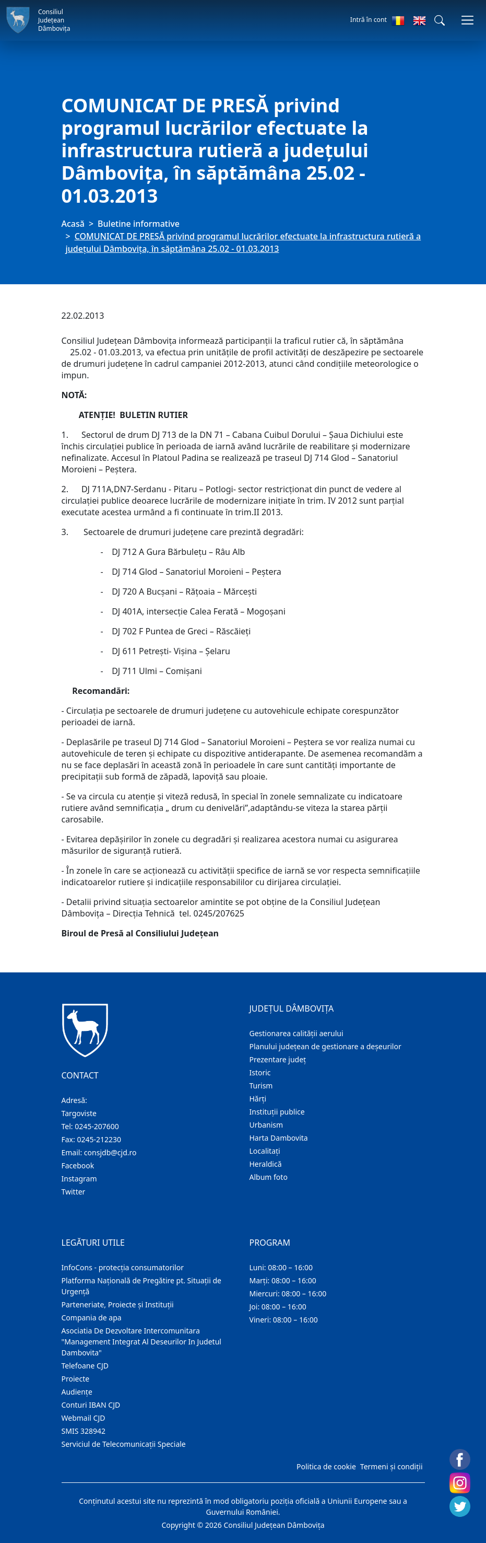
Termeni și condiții (391, 1466)
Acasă (73, 223)
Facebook (78, 1165)
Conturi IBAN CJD (91, 1405)
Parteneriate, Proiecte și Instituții (118, 1304)
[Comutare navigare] (467, 20)
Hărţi (258, 1099)
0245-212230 (99, 1139)
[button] (439, 20)
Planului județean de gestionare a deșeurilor (325, 1046)
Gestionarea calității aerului (296, 1033)
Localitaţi (265, 1151)
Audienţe (77, 1392)
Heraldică (266, 1164)
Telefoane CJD (85, 1366)
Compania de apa (92, 1317)
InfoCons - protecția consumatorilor (123, 1267)
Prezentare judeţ (278, 1059)
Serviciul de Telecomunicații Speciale (124, 1444)
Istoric (260, 1072)
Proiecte (76, 1379)
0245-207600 (97, 1126)
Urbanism (266, 1125)
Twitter (74, 1192)
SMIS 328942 (84, 1431)
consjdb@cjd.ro (110, 1152)
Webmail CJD (83, 1418)
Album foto (269, 1177)
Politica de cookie (326, 1466)
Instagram (79, 1179)
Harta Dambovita (279, 1138)
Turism (261, 1085)
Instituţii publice (277, 1112)
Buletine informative (139, 223)
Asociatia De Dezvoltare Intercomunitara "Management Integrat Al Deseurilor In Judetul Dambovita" (141, 1342)
